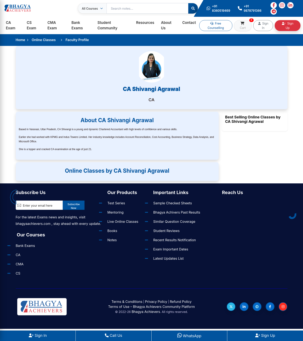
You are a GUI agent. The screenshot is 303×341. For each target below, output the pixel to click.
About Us (166, 25)
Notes (112, 240)
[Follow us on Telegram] (256, 306)
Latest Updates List (168, 258)
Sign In (263, 26)
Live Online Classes (122, 221)
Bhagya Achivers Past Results (176, 212)
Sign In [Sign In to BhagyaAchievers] (38, 335)
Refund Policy (181, 302)
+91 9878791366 (249, 8)
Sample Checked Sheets (172, 203)
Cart (246, 25)
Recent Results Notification (174, 240)
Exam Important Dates (170, 249)
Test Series (116, 203)
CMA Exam (52, 25)
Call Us (113, 335)
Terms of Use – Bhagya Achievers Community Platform (151, 307)
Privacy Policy (156, 302)
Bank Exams (77, 25)
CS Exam (31, 25)
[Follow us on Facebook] (269, 306)
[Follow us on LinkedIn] (243, 306)
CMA (19, 264)
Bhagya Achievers (145, 312)
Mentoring (115, 212)
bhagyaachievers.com (33, 224)
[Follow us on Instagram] (282, 306)
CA (18, 255)
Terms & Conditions (126, 302)
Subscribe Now (74, 206)
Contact (189, 23)
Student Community (107, 25)
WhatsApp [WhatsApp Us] (189, 336)
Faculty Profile (77, 40)
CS (18, 273)
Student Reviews (166, 231)
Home (20, 40)
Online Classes (44, 40)
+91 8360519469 (218, 8)
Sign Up (287, 26)
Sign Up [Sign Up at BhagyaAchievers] (265, 335)
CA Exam (10, 25)
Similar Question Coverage (174, 221)
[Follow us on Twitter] (230, 306)
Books (112, 231)
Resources (145, 23)
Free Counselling (216, 26)
